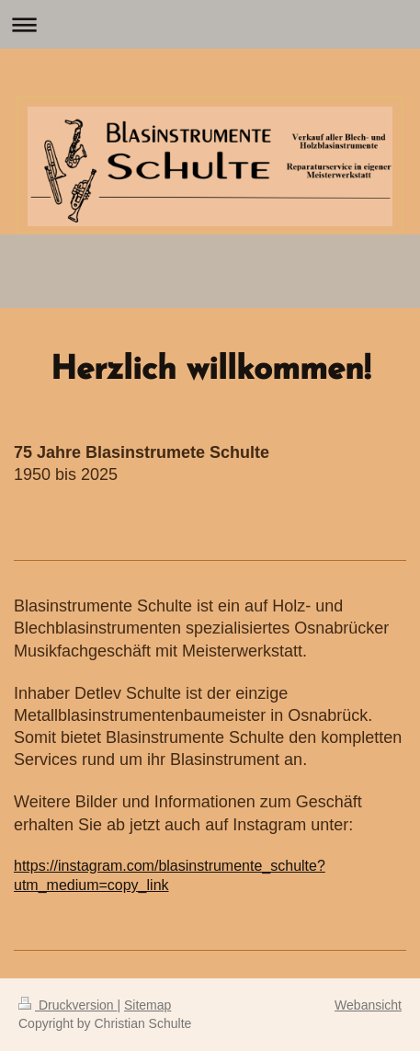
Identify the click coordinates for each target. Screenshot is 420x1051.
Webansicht (368, 1005)
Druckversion (67, 1005)
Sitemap (147, 1005)
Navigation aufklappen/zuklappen (210, 24)
